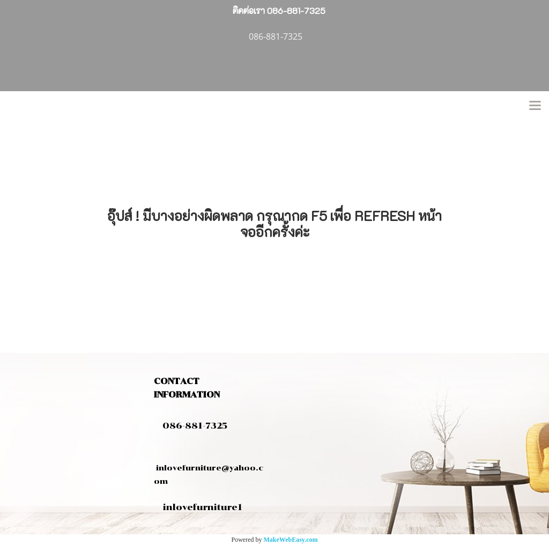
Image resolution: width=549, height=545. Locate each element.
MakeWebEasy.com (291, 539)
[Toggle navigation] (535, 106)
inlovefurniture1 (202, 507)
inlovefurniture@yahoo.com (208, 468)
